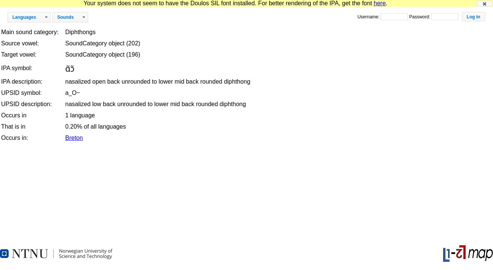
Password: (420, 17)
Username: (369, 17)
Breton (74, 138)
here (380, 3)
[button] (484, 4)
